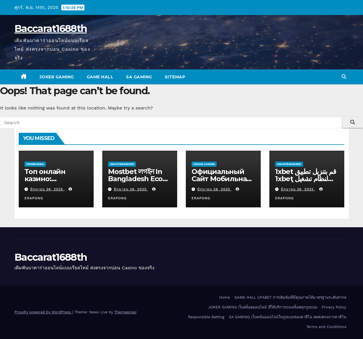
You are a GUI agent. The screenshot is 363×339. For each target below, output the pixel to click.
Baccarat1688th (50, 28)
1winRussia (35, 164)
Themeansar (125, 312)
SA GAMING (139, 76)
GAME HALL (100, 76)
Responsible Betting (206, 317)
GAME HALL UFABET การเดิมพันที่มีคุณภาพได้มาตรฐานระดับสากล (290, 297)
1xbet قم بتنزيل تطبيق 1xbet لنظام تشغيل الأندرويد (305, 178)
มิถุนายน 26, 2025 (47, 189)
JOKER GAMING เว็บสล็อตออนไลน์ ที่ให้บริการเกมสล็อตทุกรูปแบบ (262, 307)
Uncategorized (122, 164)
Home (224, 297)
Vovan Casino (204, 164)
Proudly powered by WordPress (43, 312)
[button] (344, 76)
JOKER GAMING (56, 76)
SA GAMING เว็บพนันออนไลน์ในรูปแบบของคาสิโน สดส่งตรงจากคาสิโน (287, 317)
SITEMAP (175, 76)
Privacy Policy (334, 307)
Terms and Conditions (326, 327)
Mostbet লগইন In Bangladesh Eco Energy (135, 178)
